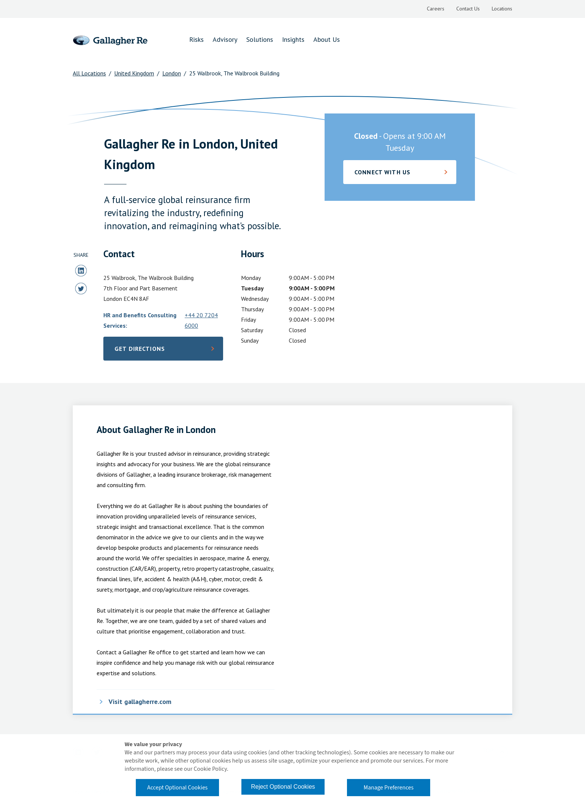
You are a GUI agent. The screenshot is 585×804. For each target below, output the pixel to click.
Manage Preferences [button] (389, 787)
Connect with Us (382, 172)
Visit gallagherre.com (140, 701)
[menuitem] (435, 9)
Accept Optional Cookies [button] (177, 787)
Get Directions (151, 351)
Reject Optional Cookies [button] (283, 786)
